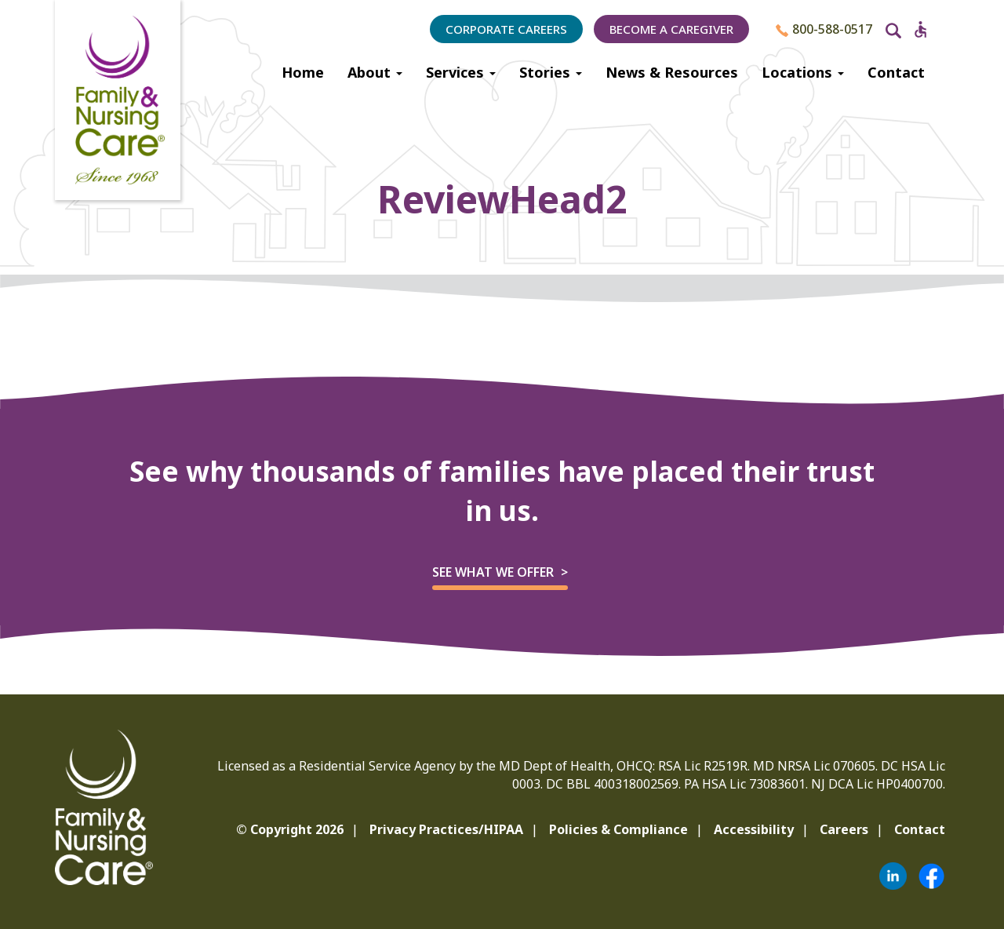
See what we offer (493, 572)
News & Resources (672, 72)
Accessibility (754, 829)
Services (461, 72)
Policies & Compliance (618, 829)
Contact (896, 72)
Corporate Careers (506, 29)
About (374, 72)
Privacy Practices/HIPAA (446, 829)
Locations (803, 72)
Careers (844, 829)
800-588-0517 (824, 29)
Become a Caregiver (671, 29)
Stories (550, 72)
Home (303, 72)
